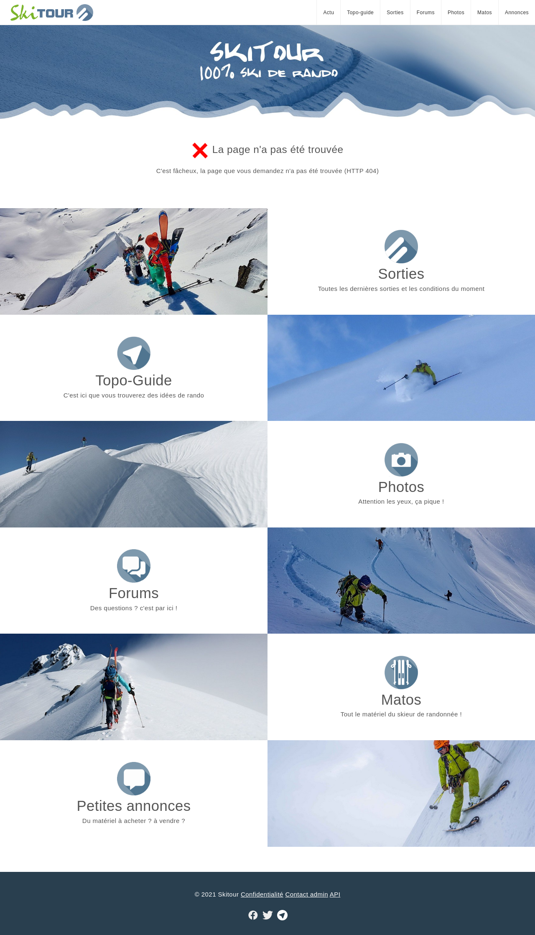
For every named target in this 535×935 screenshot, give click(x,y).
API (335, 894)
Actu (328, 12)
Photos (456, 12)
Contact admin (306, 894)
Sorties (395, 12)
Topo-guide (360, 12)
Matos (484, 12)
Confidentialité (262, 894)
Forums (426, 12)
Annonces (517, 12)
